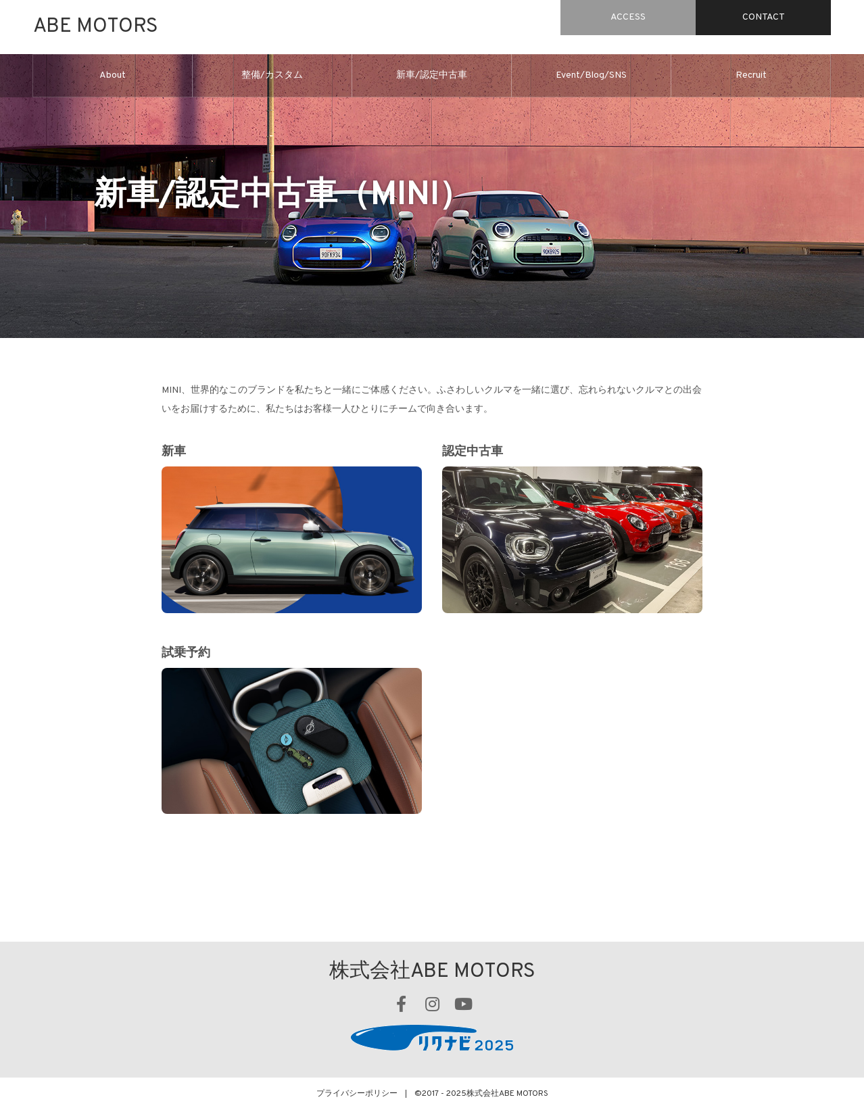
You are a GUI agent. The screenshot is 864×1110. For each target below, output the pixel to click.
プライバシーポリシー (357, 1094)
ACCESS (628, 17)
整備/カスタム (272, 75)
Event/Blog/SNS (591, 75)
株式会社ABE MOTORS (432, 972)
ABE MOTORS (95, 27)
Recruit (751, 75)
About (112, 75)
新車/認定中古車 (431, 75)
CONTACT (763, 17)
